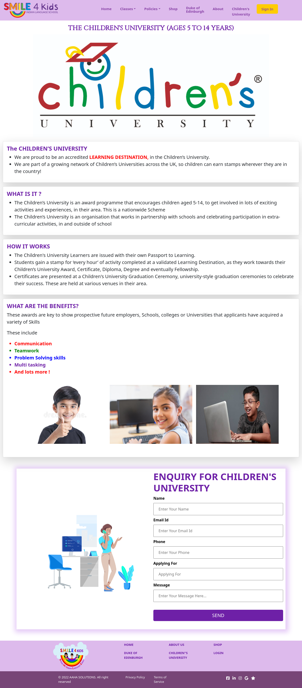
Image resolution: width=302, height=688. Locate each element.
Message (161, 585)
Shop (173, 8)
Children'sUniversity (241, 11)
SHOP (218, 645)
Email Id (160, 520)
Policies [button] (150, 8)
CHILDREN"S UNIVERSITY (178, 655)
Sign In (267, 9)
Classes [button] (126, 8)
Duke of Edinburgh (195, 9)
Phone (159, 541)
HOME (129, 645)
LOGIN (218, 653)
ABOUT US (176, 645)
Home (106, 8)
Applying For (165, 563)
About (218, 8)
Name (159, 498)
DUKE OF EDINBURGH (133, 655)
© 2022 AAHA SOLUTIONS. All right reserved (83, 679)
